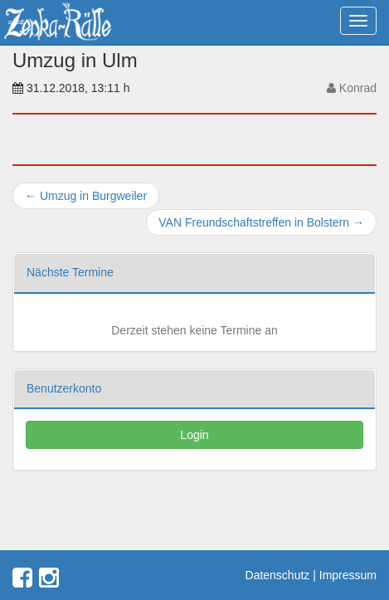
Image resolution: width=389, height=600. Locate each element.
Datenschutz (278, 575)
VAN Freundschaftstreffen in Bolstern (261, 222)
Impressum (348, 575)
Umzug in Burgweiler (86, 195)
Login (194, 434)
